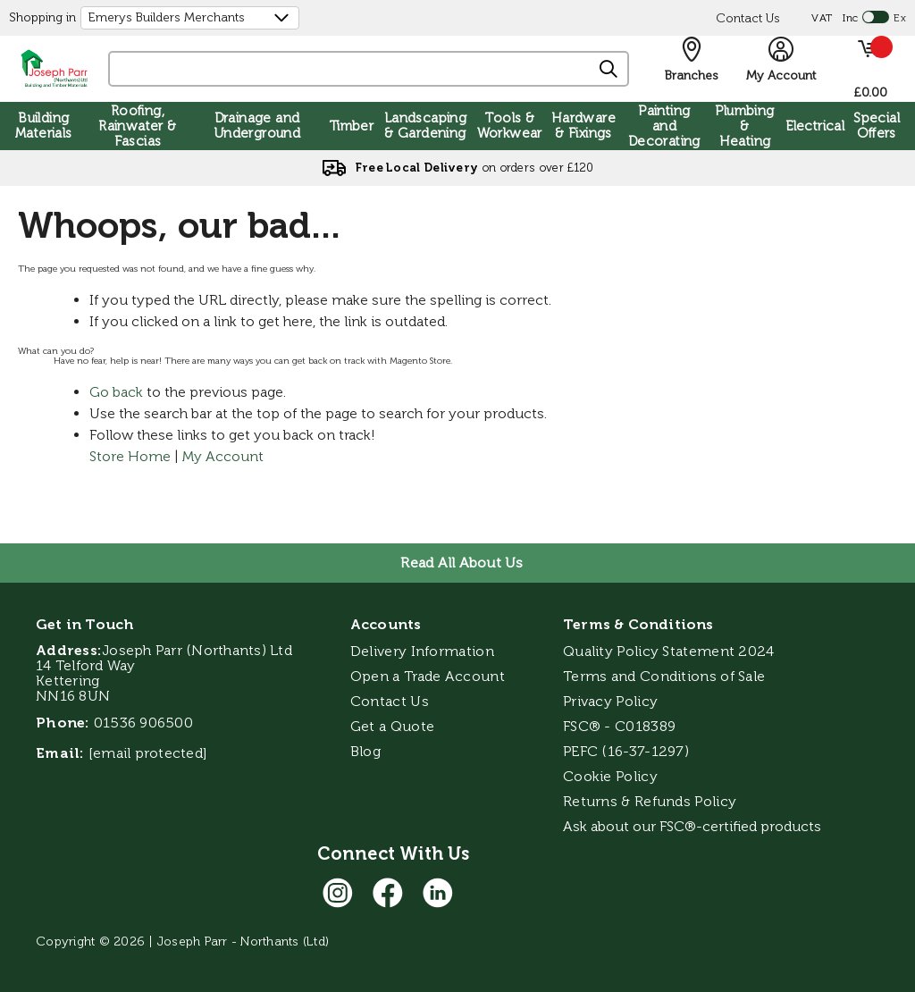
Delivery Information (422, 651)
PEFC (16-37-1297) (628, 751)
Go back (116, 391)
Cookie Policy (610, 776)
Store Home (130, 456)
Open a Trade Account (427, 676)
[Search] (609, 70)
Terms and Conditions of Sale (664, 676)
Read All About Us (461, 562)
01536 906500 (143, 722)
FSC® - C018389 (619, 726)
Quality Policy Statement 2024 (669, 651)
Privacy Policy (610, 701)
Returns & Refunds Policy (649, 801)
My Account (223, 456)
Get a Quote (392, 726)
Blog (365, 751)
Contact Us (748, 18)
